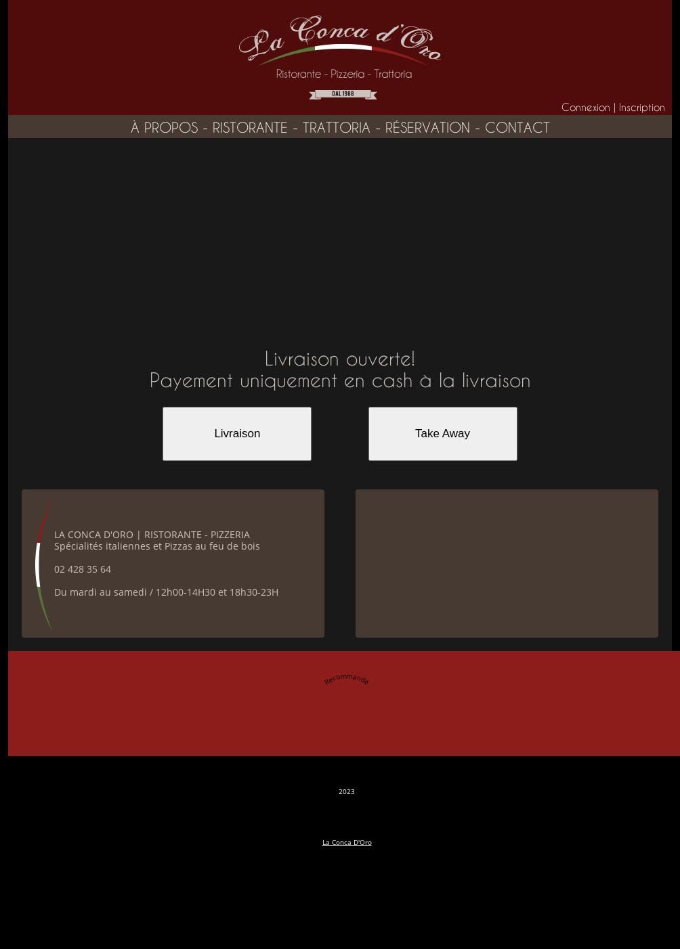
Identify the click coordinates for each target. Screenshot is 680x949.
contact (517, 127)
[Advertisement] (340, 239)
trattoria (336, 127)
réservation (427, 127)
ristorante (250, 127)
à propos (164, 127)
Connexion (585, 107)
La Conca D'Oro (347, 842)
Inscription (642, 107)
